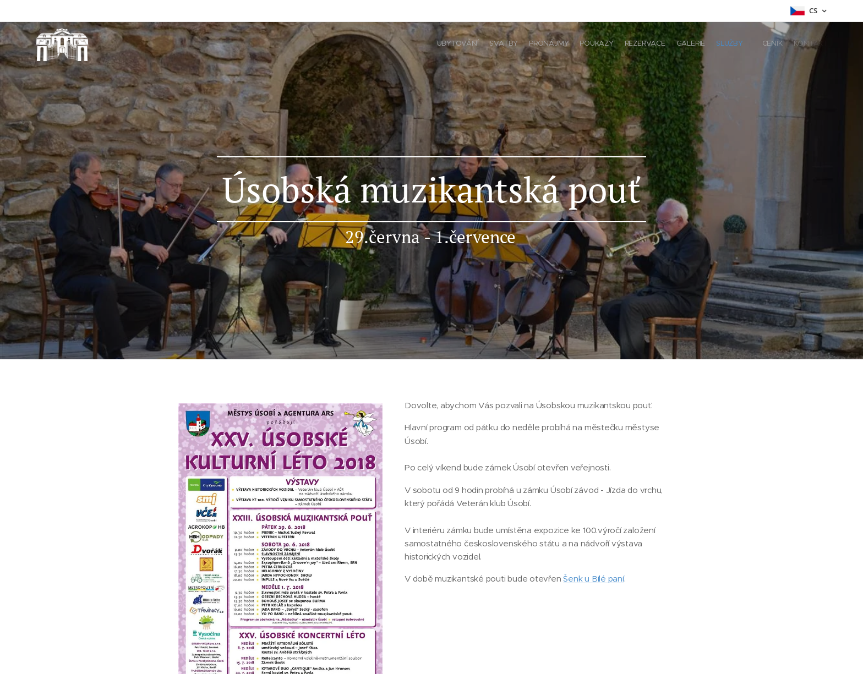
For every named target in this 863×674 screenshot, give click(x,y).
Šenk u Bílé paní (593, 578)
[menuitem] (733, 44)
